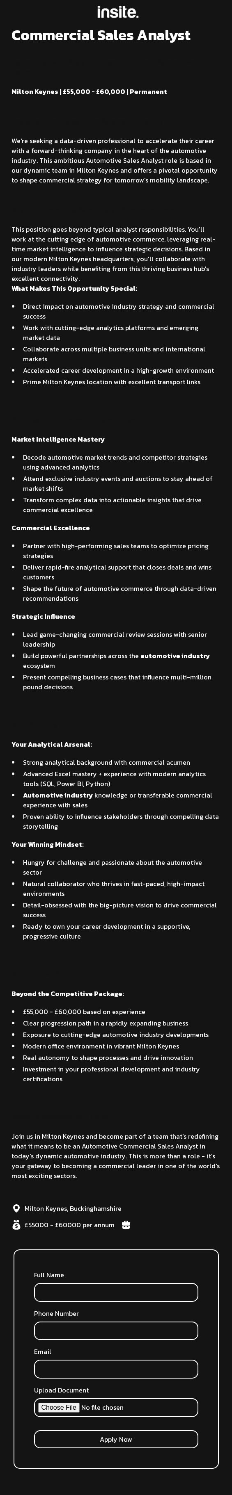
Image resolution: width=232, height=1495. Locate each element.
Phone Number (56, 1313)
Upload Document (61, 1390)
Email (42, 1351)
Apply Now (116, 1439)
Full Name (49, 1275)
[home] (116, 12)
